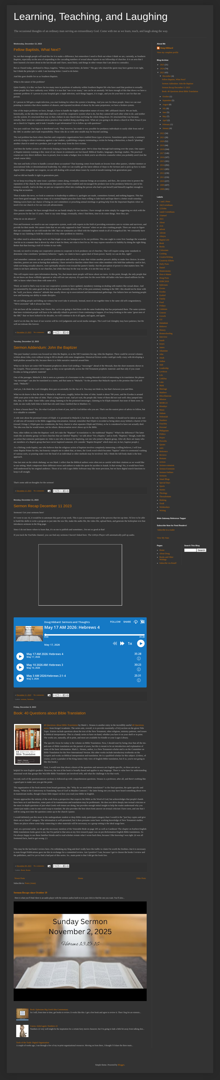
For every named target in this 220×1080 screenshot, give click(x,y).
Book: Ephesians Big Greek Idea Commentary (49, 1009)
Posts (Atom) (30, 883)
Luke (161, 382)
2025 (162, 64)
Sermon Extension (166, 469)
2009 (162, 185)
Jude (161, 365)
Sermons (30, 699)
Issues (161, 344)
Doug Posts (164, 278)
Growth (162, 316)
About (162, 222)
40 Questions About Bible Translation (61, 725)
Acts (161, 226)
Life (161, 375)
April (165, 120)
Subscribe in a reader (166, 530)
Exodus (162, 292)
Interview (163, 337)
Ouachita (163, 423)
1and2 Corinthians (166, 212)
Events (162, 288)
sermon (23, 699)
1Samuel (163, 215)
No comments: (39, 332)
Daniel (162, 267)
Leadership (163, 368)
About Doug (164, 553)
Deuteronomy (165, 271)
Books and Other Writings (166, 558)
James (161, 347)
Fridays (162, 306)
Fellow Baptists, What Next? (37, 49)
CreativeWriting (166, 257)
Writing (162, 510)
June (165, 112)
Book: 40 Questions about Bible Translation (50, 713)
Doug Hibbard (166, 48)
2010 (162, 181)
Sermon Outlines (166, 472)
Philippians (164, 430)
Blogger (121, 1065)
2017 (162, 153)
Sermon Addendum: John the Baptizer (45, 347)
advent (162, 229)
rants (161, 448)
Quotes (162, 444)
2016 (162, 157)
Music (162, 410)
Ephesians (163, 285)
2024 (162, 68)
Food (161, 302)
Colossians (163, 250)
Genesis (162, 312)
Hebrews (163, 326)
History (162, 330)
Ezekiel (162, 295)
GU (160, 319)
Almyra (162, 236)
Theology (163, 493)
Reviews (162, 455)
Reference (163, 451)
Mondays (163, 406)
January (166, 128)
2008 (162, 189)
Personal (162, 427)
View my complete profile (167, 52)
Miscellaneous (165, 396)
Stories (162, 490)
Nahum (162, 413)
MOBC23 (163, 403)
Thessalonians (165, 496)
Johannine (163, 351)
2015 (162, 161)
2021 (162, 137)
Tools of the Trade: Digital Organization (32, 1042)
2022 (162, 133)
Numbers (163, 420)
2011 (162, 177)
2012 (162, 173)
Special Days (164, 483)
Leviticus (163, 371)
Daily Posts (164, 264)
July (164, 108)
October (166, 96)
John (161, 354)
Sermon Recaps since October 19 (30, 892)
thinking (162, 500)
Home (80, 878)
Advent (162, 233)
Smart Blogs (164, 479)
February (166, 124)
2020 (162, 141)
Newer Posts (19, 878)
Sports (162, 486)
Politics (162, 434)
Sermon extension (166, 465)
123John (162, 208)
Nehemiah (163, 416)
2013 (162, 169)
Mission (162, 399)
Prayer (162, 437)
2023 (162, 72)
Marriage (163, 389)
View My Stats (163, 538)
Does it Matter (165, 274)
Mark (161, 385)
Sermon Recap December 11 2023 (43, 506)
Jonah (161, 358)
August (166, 104)
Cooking (162, 253)
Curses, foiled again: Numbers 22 (44, 1026)
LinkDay (163, 378)
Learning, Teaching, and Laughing (91, 16)
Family (162, 299)
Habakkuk (163, 323)
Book (23, 870)
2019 (162, 145)
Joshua (162, 361)
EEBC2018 (164, 281)
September (167, 100)
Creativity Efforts (166, 260)
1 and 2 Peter (164, 201)
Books (28, 870)
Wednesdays (164, 507)
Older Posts (141, 878)
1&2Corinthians (166, 205)
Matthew (163, 392)
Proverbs (163, 441)
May (165, 116)
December (167, 76)
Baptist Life (164, 240)
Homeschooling (165, 333)
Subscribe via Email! (168, 563)
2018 (162, 149)
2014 (162, 165)
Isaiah (161, 340)
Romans (162, 458)
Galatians (163, 309)
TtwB (161, 503)
